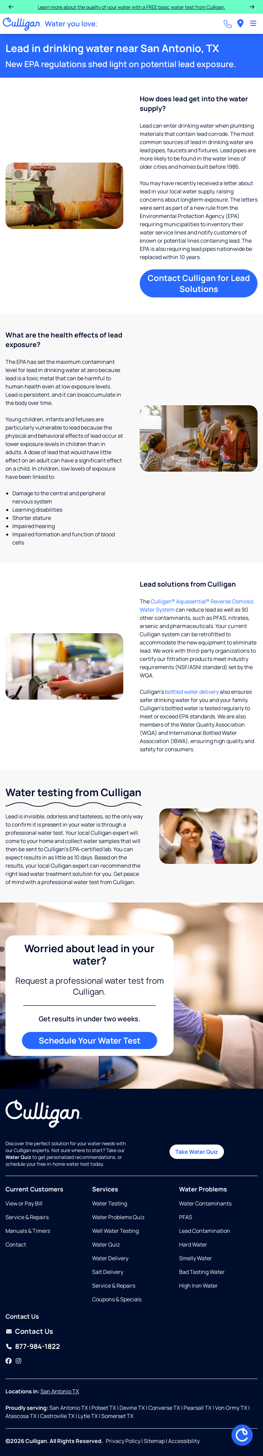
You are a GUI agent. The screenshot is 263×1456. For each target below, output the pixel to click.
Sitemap (154, 1441)
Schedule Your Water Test (89, 1040)
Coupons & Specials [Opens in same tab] (116, 1299)
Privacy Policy (123, 1441)
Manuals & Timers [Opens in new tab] (27, 1231)
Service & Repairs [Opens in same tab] (27, 1217)
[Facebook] (8, 1361)
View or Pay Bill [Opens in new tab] (23, 1203)
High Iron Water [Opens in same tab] (198, 1285)
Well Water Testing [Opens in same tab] (115, 1231)
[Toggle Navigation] (253, 24)
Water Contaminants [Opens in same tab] (205, 1203)
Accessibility (184, 1441)
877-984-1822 (37, 1346)
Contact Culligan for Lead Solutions (199, 283)
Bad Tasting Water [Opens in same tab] (202, 1272)
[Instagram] (18, 1361)
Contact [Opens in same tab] (15, 1244)
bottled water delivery (192, 691)
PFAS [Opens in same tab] (185, 1217)
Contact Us (34, 1331)
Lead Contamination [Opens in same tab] (204, 1231)
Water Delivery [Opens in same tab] (110, 1258)
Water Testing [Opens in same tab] (109, 1203)
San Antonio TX (59, 1391)
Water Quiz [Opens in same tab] (106, 1244)
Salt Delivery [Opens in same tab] (107, 1272)
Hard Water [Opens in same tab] (193, 1244)
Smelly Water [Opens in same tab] (195, 1258)
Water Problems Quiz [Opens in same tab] (118, 1217)
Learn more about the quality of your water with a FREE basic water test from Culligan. (131, 7)
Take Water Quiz (196, 1151)
